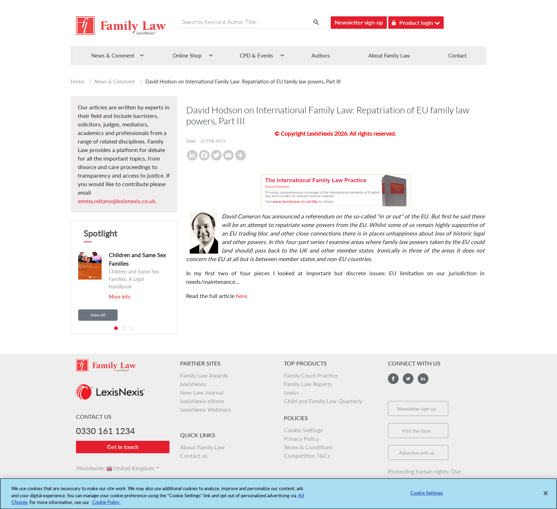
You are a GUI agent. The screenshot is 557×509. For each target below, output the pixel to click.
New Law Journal (201, 392)
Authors (321, 55)
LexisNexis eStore (202, 400)
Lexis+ (291, 392)
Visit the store (416, 431)
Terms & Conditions (308, 447)
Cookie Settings (303, 430)
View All (98, 315)
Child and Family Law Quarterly (323, 400)
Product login (416, 21)
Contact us (193, 455)
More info (119, 297)
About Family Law (389, 55)
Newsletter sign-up (359, 22)
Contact (457, 55)
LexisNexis (193, 383)
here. (242, 295)
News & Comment (114, 81)
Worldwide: (87, 468)
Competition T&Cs (307, 455)
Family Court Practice (311, 375)
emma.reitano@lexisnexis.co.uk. (117, 200)
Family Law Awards (204, 375)
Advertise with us (416, 453)
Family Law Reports (308, 383)
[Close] (545, 496)
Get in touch (123, 446)
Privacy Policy (301, 438)
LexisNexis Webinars (205, 409)
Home (77, 81)
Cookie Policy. (106, 505)
